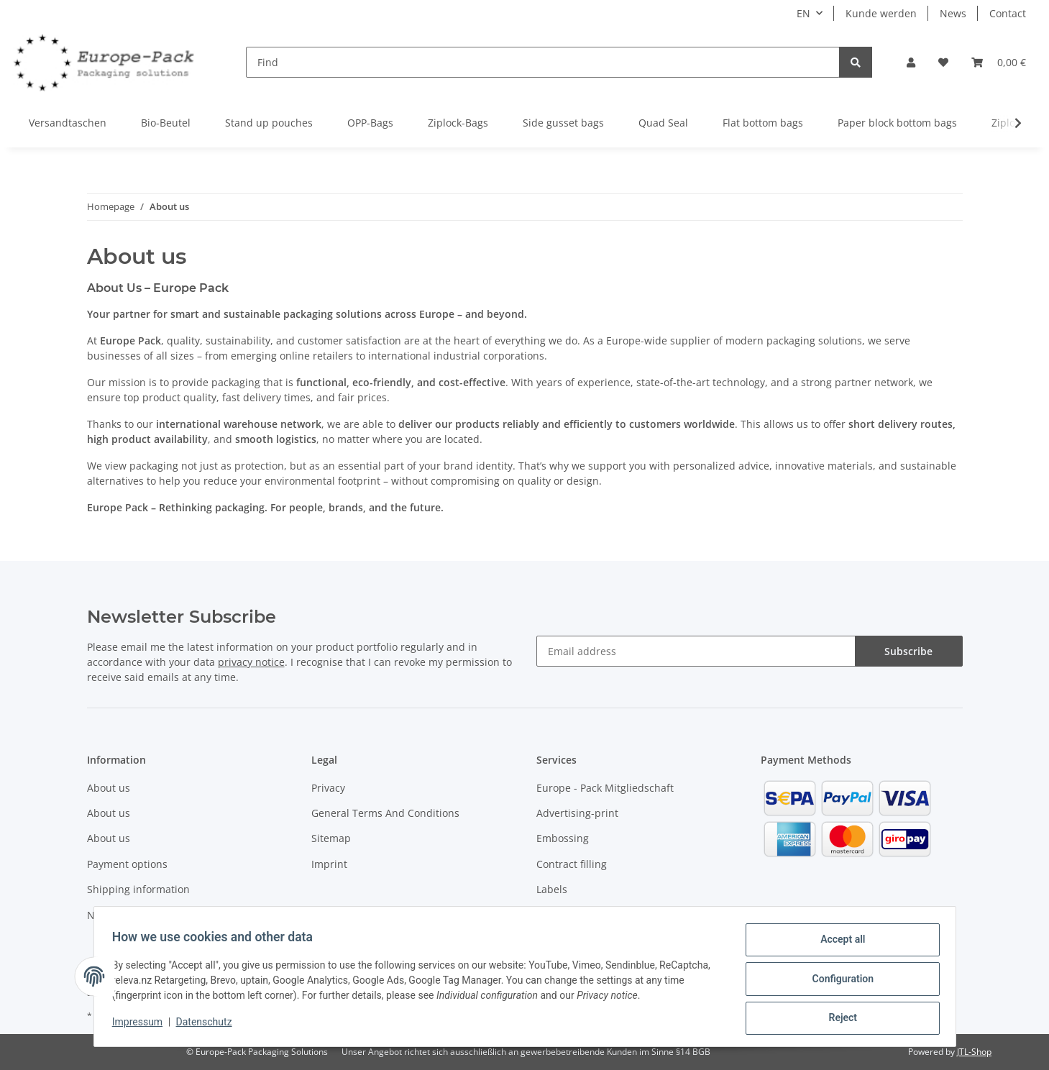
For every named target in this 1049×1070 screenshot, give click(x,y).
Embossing (562, 838)
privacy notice (251, 662)
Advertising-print (577, 813)
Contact (1007, 13)
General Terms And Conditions (385, 813)
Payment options (127, 864)
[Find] (543, 62)
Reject (838, 1019)
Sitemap (331, 838)
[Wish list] (943, 62)
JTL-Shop (974, 1052)
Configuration (838, 981)
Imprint (329, 864)
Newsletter (113, 915)
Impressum (142, 1025)
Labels (551, 889)
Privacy (328, 788)
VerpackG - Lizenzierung (594, 915)
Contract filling (571, 864)
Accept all (837, 944)
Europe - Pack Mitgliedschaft (605, 788)
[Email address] (696, 651)
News (953, 13)
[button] (911, 62)
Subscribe (908, 651)
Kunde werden (881, 13)
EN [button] (803, 13)
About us (108, 788)
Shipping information (138, 889)
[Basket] (998, 62)
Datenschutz (208, 1025)
